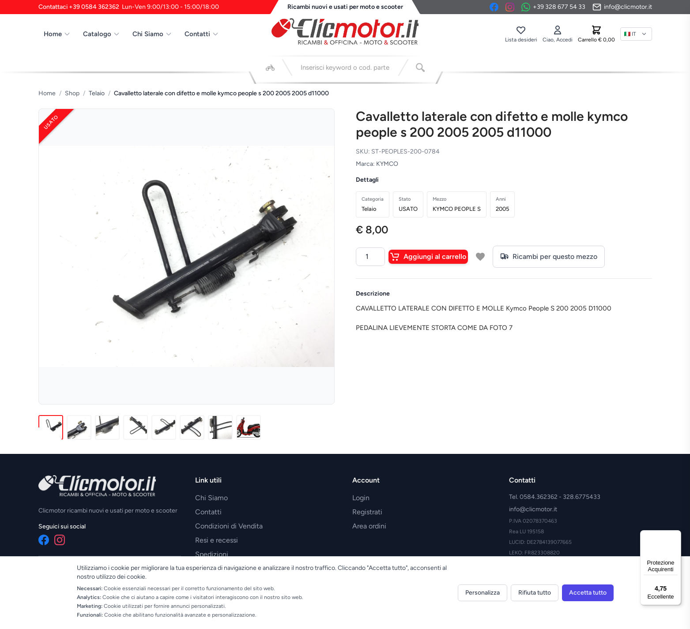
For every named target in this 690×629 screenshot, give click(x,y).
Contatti (202, 34)
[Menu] (676, 535)
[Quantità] (370, 257)
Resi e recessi (216, 540)
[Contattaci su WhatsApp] (553, 7)
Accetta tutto (588, 592)
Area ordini (369, 526)
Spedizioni (211, 554)
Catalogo (101, 34)
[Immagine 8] (248, 427)
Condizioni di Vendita (229, 526)
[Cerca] (420, 67)
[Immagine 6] (192, 427)
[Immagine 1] (50, 427)
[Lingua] (636, 34)
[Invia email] (622, 7)
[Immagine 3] (107, 427)
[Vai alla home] (345, 31)
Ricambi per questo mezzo (548, 256)
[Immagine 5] (163, 427)
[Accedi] (558, 34)
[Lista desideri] (521, 34)
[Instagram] (509, 7)
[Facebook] (494, 7)
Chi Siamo (152, 34)
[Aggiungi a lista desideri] (480, 257)
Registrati (367, 512)
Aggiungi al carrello (428, 256)
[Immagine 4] (135, 427)
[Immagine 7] (220, 427)
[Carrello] (596, 34)
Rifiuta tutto (534, 592)
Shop (72, 93)
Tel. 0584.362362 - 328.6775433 (554, 497)
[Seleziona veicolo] (270, 67)
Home (57, 34)
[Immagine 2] (79, 427)
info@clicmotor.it (533, 509)
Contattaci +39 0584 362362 (128, 7)
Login (361, 498)
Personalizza (482, 592)
